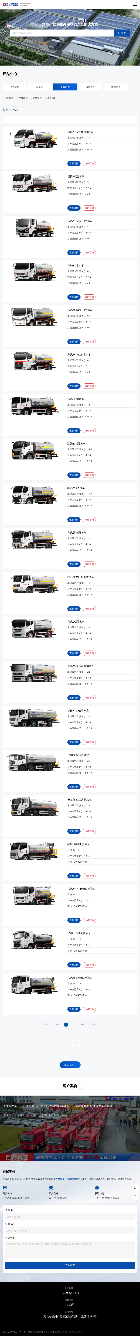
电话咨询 (89, 163)
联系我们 (70, 1065)
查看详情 (73, 163)
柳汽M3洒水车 (76, 488)
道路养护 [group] (90, 87)
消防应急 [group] (14, 87)
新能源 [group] (39, 87)
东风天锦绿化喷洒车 (79, 977)
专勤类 (35, 1115)
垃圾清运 (22, 97)
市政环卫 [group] (65, 87)
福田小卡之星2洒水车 (80, 131)
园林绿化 (8, 97)
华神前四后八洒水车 (79, 755)
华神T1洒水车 (75, 265)
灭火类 (8, 1115)
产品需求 (10, 1238)
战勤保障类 (50, 1115)
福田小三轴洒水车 (78, 710)
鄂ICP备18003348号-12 (14, 1331)
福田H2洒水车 (75, 176)
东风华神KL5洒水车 (79, 354)
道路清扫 (50, 97)
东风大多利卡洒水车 (79, 310)
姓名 (10, 1210)
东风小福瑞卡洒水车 (79, 221)
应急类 (66, 1115)
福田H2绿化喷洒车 (78, 844)
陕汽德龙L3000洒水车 (80, 577)
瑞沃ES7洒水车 (76, 443)
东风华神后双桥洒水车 (80, 666)
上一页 (57, 1025)
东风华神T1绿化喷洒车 (81, 888)
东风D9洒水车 (75, 399)
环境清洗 (36, 97)
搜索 (122, 32)
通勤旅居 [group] (116, 87)
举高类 (21, 1115)
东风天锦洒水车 (76, 532)
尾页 (93, 1025)
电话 (10, 1224)
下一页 (83, 1025)
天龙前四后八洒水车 (79, 799)
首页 (46, 1025)
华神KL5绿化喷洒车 (79, 933)
